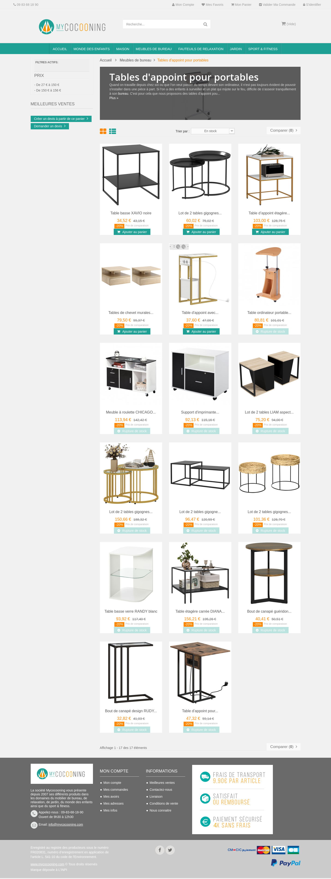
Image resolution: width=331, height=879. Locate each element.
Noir (47, 138)
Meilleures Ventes (53, 155)
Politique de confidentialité (160, 827)
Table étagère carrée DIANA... (200, 611)
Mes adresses (114, 803)
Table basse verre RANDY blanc (130, 611)
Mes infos (110, 810)
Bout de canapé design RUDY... (131, 711)
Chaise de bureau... (70, 171)
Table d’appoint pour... (200, 711)
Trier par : (182, 131)
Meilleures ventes (162, 783)
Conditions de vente (164, 803)
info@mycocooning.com (65, 824)
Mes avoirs (111, 796)
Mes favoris (212, 4)
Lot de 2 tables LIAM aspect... (269, 412)
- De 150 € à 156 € (47, 92)
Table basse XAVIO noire (131, 213)
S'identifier (312, 4)
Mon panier (241, 4)
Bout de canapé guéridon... (269, 611)
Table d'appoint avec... (200, 313)
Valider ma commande (277, 4)
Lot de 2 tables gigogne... (200, 512)
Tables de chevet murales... (130, 313)
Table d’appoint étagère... (269, 213)
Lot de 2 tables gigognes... (200, 213)
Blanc (47, 111)
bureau (123, 93)
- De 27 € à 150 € (46, 87)
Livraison (156, 796)
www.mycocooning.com (47, 865)
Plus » (114, 98)
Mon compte (183, 4)
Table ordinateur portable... (269, 313)
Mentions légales (162, 817)
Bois (46, 118)
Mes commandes (116, 789)
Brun (46, 124)
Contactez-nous (161, 789)
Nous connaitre (160, 810)
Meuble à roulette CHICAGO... (131, 412)
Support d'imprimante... (200, 412)
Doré (46, 131)
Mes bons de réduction (120, 817)
